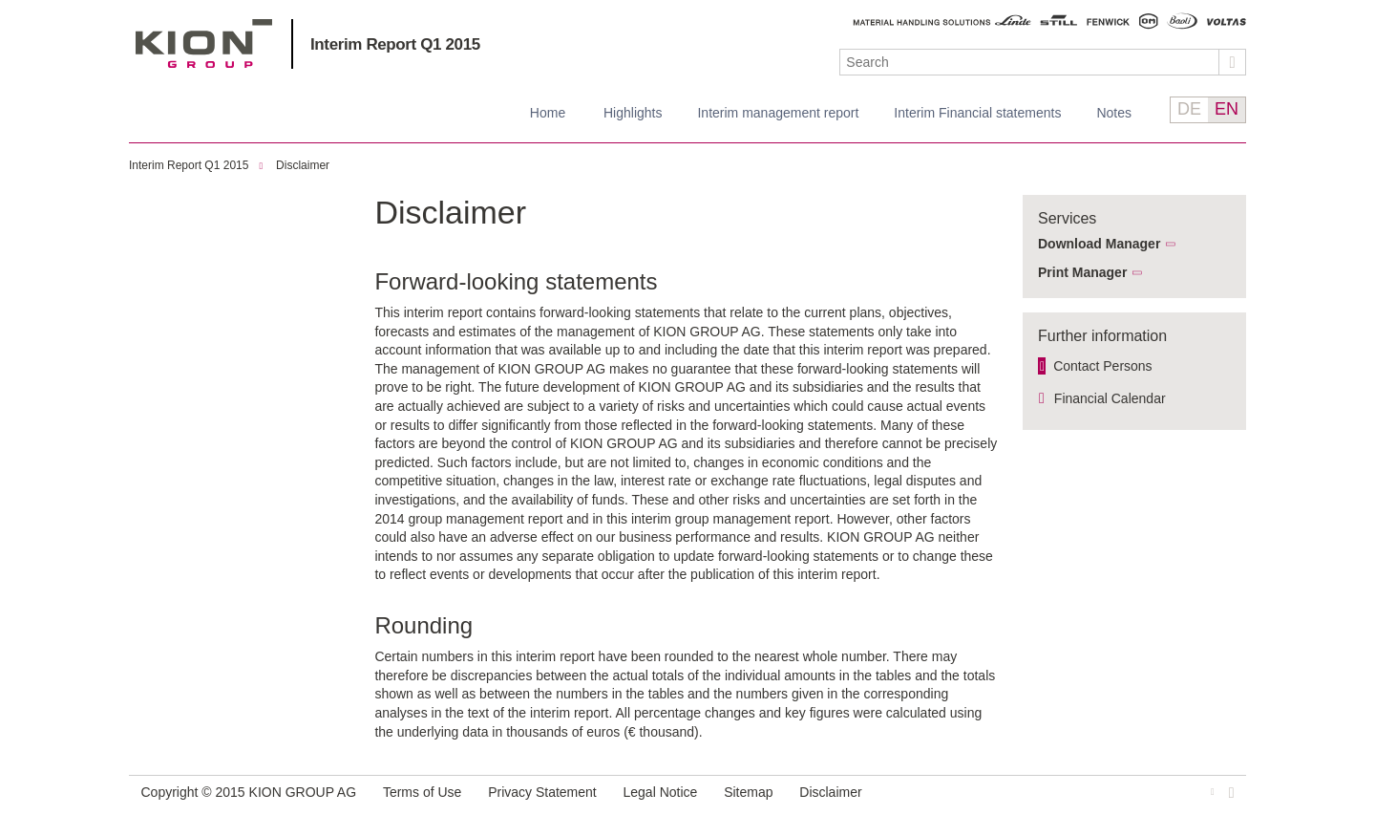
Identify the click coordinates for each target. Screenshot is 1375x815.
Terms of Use (422, 792)
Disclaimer (302, 165)
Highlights (632, 112)
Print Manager (1082, 272)
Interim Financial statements (977, 112)
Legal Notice (661, 792)
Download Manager (1099, 243)
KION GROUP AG (204, 43)
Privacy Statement (542, 792)
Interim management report (777, 112)
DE (1189, 108)
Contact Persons (1103, 366)
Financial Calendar (1110, 398)
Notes (1114, 112)
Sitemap (748, 792)
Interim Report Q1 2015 (395, 44)
